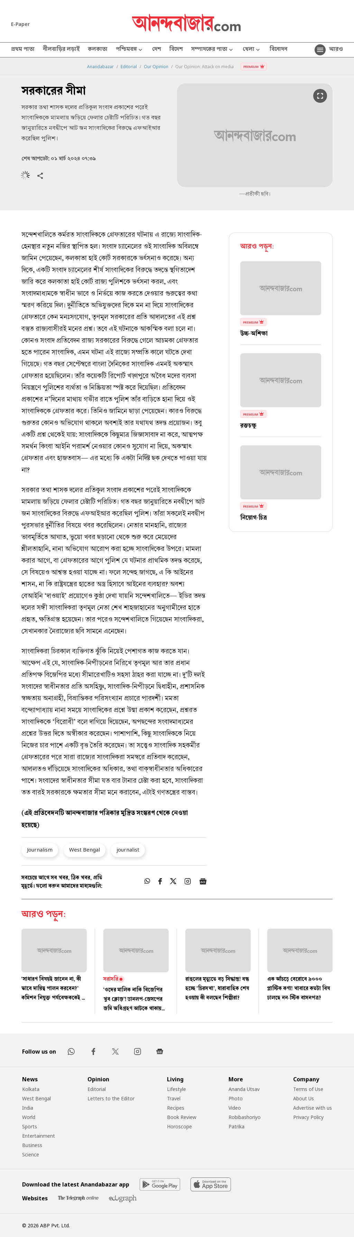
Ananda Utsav (244, 1089)
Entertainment (38, 1136)
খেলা (252, 50)
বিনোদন (278, 49)
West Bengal (84, 849)
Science (30, 1154)
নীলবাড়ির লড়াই (61, 49)
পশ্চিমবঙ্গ (130, 50)
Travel (173, 1098)
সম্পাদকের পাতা (212, 50)
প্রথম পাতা (23, 49)
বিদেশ (176, 49)
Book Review (181, 1117)
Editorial (129, 67)
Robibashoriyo (245, 1117)
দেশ (156, 49)
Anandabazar (100, 67)
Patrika (236, 1126)
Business (32, 1145)
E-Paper (20, 24)
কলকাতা (98, 49)
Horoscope (179, 1126)
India (27, 1107)
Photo (236, 1098)
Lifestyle (176, 1089)
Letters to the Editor (110, 1098)
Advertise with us (312, 1107)
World (28, 1117)
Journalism (40, 849)
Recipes (175, 1107)
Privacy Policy (308, 1117)
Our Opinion (156, 67)
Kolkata (30, 1089)
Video (235, 1107)
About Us (303, 1098)
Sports (29, 1126)
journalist (128, 849)
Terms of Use (308, 1089)
